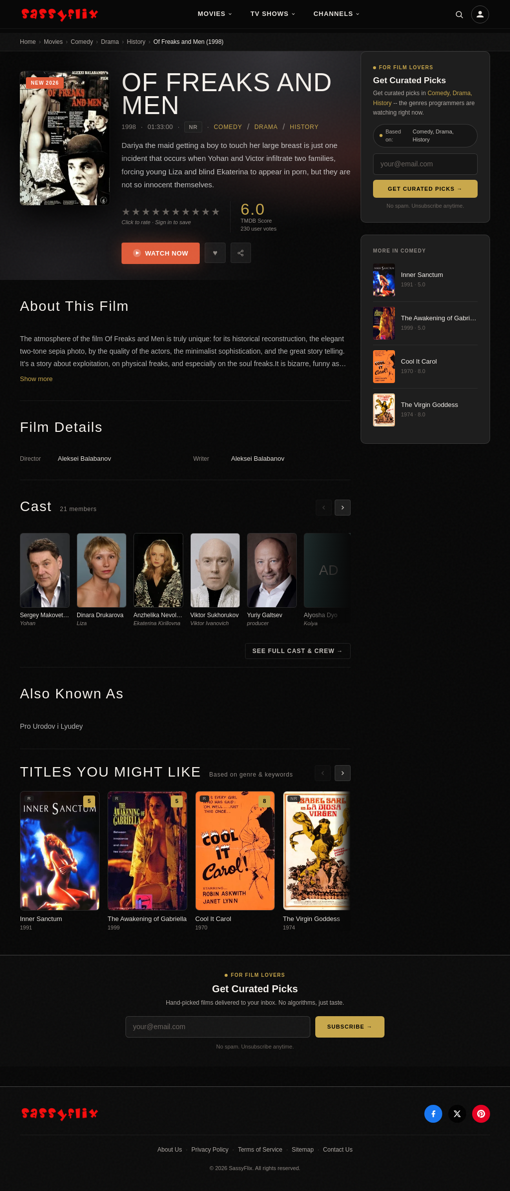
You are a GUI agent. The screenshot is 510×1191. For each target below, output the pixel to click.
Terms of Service (260, 1150)
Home (28, 41)
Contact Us (338, 1150)
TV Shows (273, 13)
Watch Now (161, 254)
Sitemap (303, 1150)
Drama (110, 41)
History (136, 41)
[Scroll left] (324, 508)
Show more (36, 379)
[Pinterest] (481, 1114)
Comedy (82, 41)
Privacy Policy (210, 1150)
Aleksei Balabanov (84, 459)
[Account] (480, 14)
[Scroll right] (343, 508)
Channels (337, 13)
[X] (457, 1114)
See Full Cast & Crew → (298, 651)
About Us (169, 1150)
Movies (215, 13)
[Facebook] (433, 1114)
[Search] (459, 14)
